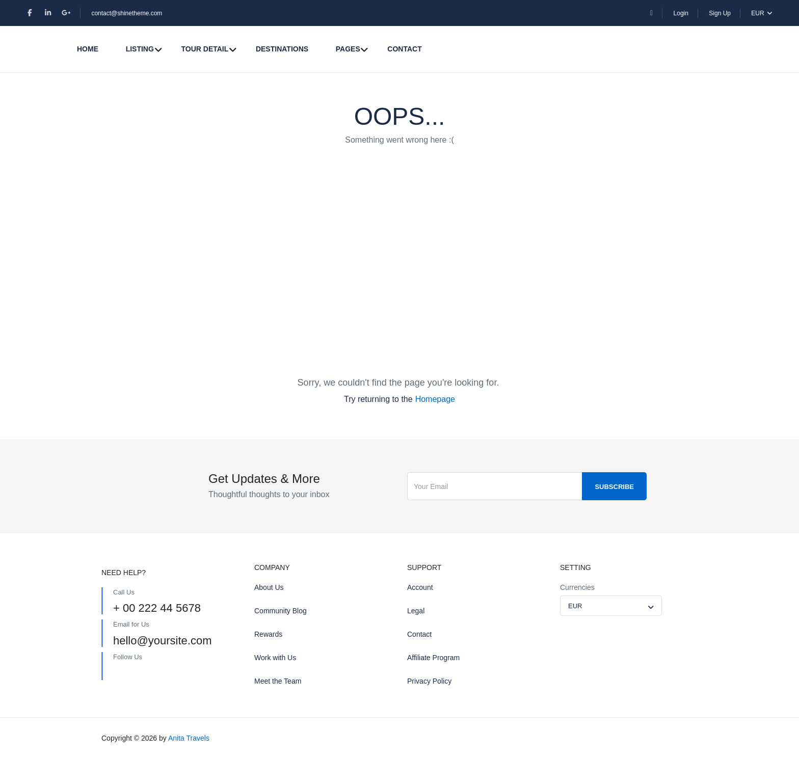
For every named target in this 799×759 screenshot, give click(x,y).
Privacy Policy (429, 681)
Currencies (577, 587)
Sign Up (720, 13)
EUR (762, 13)
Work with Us (275, 658)
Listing (140, 49)
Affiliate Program (433, 658)
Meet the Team (277, 681)
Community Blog (280, 611)
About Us (269, 587)
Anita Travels (188, 738)
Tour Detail (204, 49)
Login (681, 13)
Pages (348, 49)
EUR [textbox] (575, 606)
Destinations (282, 49)
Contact (404, 49)
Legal (415, 611)
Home (87, 49)
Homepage (435, 399)
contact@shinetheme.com (126, 13)
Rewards (268, 634)
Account (420, 587)
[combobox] (611, 605)
